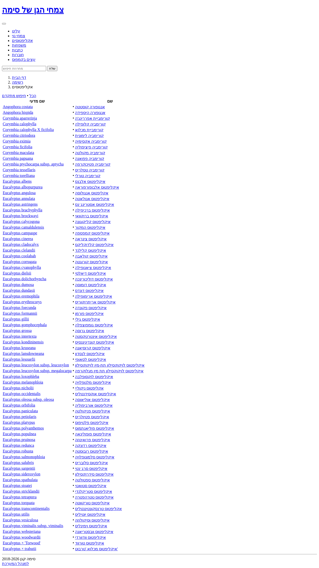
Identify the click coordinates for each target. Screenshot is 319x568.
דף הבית (19, 77)
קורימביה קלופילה (90, 124)
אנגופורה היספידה (90, 113)
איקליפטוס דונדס (89, 290)
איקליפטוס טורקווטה (92, 503)
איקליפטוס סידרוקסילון (94, 474)
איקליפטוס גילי (87, 319)
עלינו (16, 31)
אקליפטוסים (22, 40)
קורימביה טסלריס (89, 170)
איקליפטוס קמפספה (92, 233)
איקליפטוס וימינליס (91, 526)
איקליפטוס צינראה (91, 239)
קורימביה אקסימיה (91, 141)
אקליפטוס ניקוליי (89, 388)
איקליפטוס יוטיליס (90, 514)
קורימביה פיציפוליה (91, 147)
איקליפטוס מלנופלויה (93, 382)
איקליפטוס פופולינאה (93, 434)
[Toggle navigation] (4, 23)
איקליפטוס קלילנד (90, 250)
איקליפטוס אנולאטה (92, 199)
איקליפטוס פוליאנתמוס (94, 428)
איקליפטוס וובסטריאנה (94, 532)
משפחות (19, 45)
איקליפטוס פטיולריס (92, 417)
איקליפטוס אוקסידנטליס (95, 394)
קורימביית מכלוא (89, 130)
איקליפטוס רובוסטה (91, 451)
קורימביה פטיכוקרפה (92, 164)
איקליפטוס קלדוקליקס (94, 245)
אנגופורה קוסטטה (90, 107)
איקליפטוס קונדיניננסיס (94, 342)
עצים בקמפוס (23, 59)
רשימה (17, 82)
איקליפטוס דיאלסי (90, 273)
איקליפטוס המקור (90, 227)
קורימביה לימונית (89, 136)
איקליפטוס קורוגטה (91, 262)
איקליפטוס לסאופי (90, 359)
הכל (32, 96)
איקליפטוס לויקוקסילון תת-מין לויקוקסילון (110, 365)
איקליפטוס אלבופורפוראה (97, 187)
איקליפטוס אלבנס (90, 181)
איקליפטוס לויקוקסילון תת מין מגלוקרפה (109, 371)
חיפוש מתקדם (14, 96)
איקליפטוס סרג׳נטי (91, 468)
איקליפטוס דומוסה (90, 285)
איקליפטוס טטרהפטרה (94, 497)
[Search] (24, 68)
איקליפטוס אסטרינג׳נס (94, 204)
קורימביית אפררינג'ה (92, 118)
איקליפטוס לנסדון (90, 354)
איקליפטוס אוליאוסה (92, 400)
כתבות (17, 50)
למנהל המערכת (15, 564)
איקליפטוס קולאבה (91, 256)
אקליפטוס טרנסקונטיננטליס (98, 509)
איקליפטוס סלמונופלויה (94, 457)
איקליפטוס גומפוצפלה (94, 325)
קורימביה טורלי (87, 176)
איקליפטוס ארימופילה (93, 296)
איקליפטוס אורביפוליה (94, 405)
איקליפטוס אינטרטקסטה (96, 336)
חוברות (18, 55)
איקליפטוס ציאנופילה (93, 268)
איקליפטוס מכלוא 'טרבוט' (96, 549)
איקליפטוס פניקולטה (92, 411)
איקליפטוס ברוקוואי (91, 216)
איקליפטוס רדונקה (90, 445)
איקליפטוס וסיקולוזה (92, 520)
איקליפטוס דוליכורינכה (94, 279)
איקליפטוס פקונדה (91, 308)
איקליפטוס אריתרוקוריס (95, 302)
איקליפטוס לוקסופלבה (94, 377)
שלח (52, 68)
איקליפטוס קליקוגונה (93, 222)
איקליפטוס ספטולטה (92, 480)
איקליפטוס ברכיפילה (92, 210)
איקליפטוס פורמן (89, 313)
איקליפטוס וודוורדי (90, 537)
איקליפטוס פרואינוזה (92, 440)
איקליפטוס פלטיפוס (91, 423)
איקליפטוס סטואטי (90, 486)
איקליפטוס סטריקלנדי (93, 491)
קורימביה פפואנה (89, 158)
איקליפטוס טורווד (89, 543)
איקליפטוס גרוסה (89, 331)
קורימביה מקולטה (90, 153)
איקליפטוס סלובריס (91, 463)
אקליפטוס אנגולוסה (91, 193)
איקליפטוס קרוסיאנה (92, 348)
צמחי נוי (18, 36)
